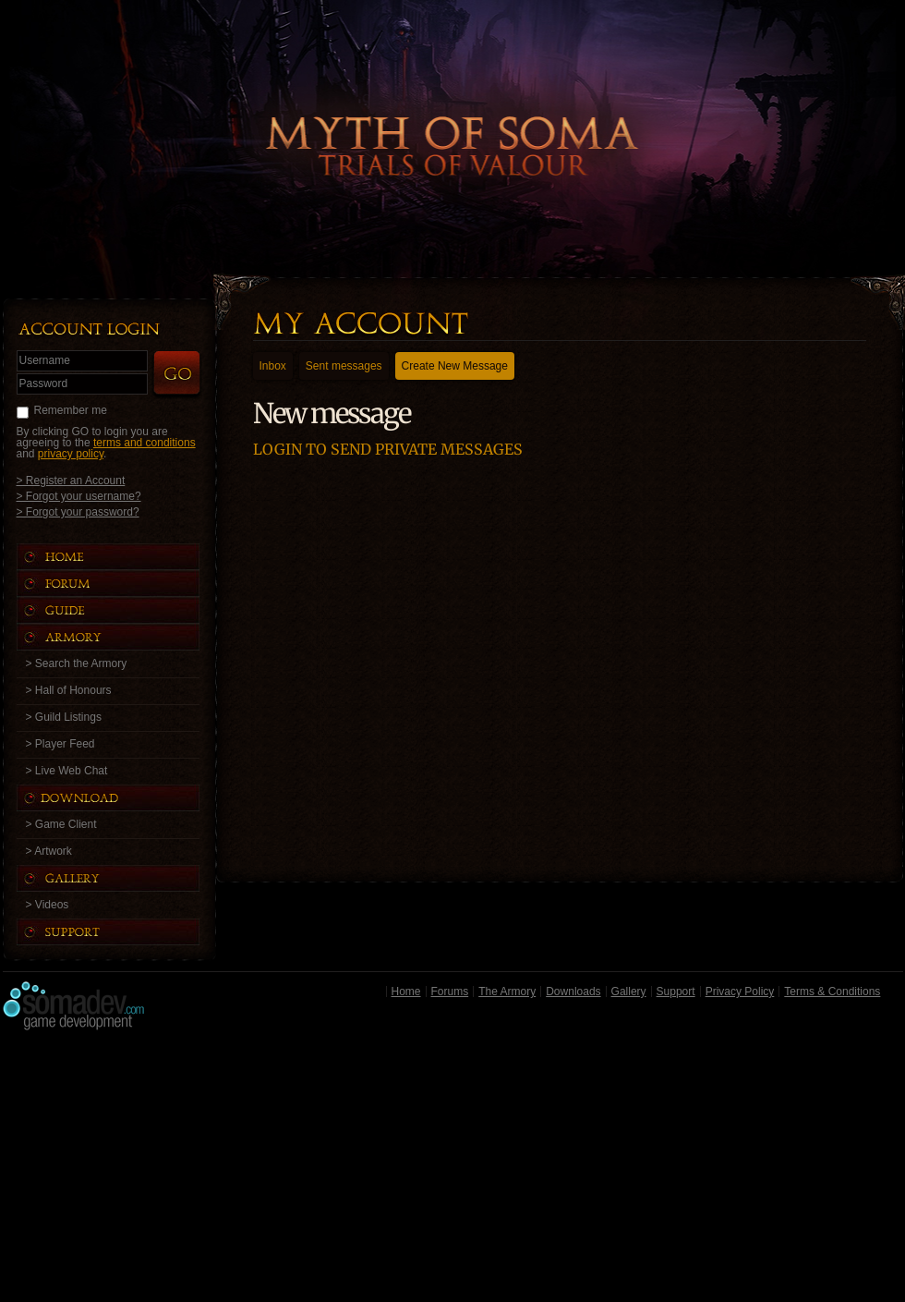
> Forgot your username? (79, 496)
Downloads (573, 991)
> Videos (47, 904)
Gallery (628, 991)
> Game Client (61, 824)
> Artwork (49, 851)
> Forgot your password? (78, 511)
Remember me (70, 410)
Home (406, 991)
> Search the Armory (76, 663)
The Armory (507, 991)
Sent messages (344, 365)
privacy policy (70, 453)
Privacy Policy (740, 991)
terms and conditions (144, 442)
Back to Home (452, 115)
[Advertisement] (453, 1170)
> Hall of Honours (69, 690)
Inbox (272, 365)
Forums (450, 991)
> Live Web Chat (67, 770)
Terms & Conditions (832, 991)
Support (676, 991)
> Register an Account (71, 480)
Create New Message (455, 365)
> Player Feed (60, 743)
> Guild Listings (64, 717)
